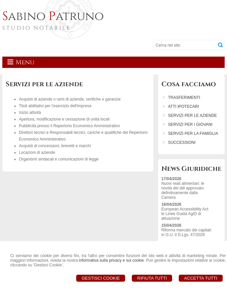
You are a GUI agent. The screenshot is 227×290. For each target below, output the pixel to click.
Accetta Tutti (200, 278)
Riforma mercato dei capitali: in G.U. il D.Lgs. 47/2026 (186, 232)
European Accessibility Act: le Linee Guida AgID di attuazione (185, 214)
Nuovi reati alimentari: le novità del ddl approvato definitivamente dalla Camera (182, 190)
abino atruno (53, 16)
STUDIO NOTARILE (36, 28)
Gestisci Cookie (101, 278)
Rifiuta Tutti (152, 278)
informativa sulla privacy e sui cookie (111, 260)
